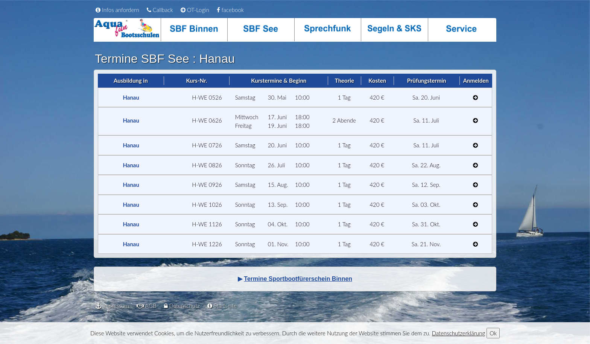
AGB (147, 305)
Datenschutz (182, 305)
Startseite (222, 305)
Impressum (112, 305)
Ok (493, 333)
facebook (230, 9)
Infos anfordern (117, 9)
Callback (160, 9)
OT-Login (195, 9)
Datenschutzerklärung (458, 333)
